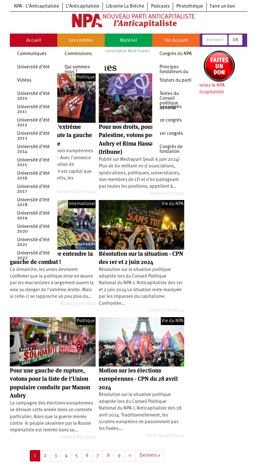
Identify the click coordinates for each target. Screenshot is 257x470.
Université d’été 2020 (33, 229)
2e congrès (171, 120)
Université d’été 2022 (33, 255)
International (82, 204)
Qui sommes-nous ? (78, 69)
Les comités (81, 40)
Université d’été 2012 (33, 123)
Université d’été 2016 (33, 176)
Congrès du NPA (176, 54)
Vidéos (24, 80)
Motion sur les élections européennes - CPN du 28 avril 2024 (138, 379)
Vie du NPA (172, 204)
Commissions (78, 54)
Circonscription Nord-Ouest (124, 51)
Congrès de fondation (171, 149)
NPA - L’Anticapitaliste (36, 6)
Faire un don (222, 6)
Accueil (33, 40)
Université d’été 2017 (33, 189)
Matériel (128, 40)
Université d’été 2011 (33, 109)
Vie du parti (176, 40)
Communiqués (32, 54)
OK (235, 40)
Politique (86, 321)
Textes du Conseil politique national (169, 100)
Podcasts (160, 6)
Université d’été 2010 (33, 96)
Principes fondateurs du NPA (174, 72)
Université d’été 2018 (33, 202)
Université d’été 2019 (33, 216)
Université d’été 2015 (33, 162)
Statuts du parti (175, 80)
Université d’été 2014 (33, 149)
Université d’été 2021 (33, 242)
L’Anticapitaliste (82, 6)
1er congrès (171, 133)
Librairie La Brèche (125, 6)
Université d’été (33, 67)
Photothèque (189, 6)
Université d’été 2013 (33, 136)
